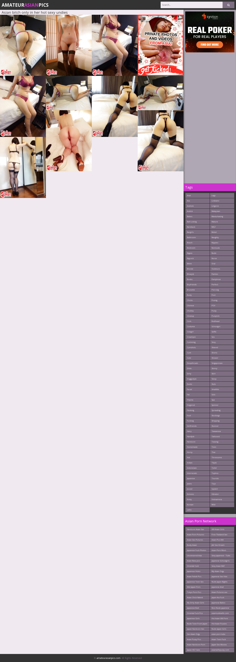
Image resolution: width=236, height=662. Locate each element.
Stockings (216, 415)
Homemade (192, 447)
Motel (214, 232)
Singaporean (217, 363)
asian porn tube (218, 634)
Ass (188, 200)
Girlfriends (192, 426)
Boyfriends (192, 284)
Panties (215, 274)
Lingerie (215, 206)
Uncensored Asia (194, 555)
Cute (189, 358)
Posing (214, 300)
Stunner (215, 426)
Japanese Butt (193, 608)
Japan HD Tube (193, 650)
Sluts (214, 384)
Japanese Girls (193, 618)
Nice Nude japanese (220, 608)
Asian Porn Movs (219, 550)
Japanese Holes (193, 571)
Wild (213, 504)
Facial (189, 389)
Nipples (215, 242)
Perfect (215, 284)
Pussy (214, 310)
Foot (189, 415)
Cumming (191, 342)
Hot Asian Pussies (219, 623)
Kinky (189, 499)
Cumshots (191, 347)
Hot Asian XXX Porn (220, 618)
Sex (213, 337)
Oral (213, 263)
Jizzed (189, 489)
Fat (188, 394)
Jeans (189, 483)
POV (213, 305)
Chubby (190, 310)
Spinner (215, 405)
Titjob (214, 462)
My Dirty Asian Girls (195, 602)
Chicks (190, 300)
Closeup (190, 316)
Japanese (191, 478)
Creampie (191, 337)
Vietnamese (217, 499)
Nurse (214, 258)
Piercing (215, 290)
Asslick (190, 211)
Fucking (190, 421)
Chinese (190, 305)
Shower (215, 358)
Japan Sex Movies (219, 644)
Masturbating (217, 216)
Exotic (189, 384)
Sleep (214, 379)
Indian (189, 462)
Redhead (215, 321)
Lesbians (215, 200)
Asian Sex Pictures (195, 540)
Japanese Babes (218, 602)
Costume (191, 326)
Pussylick (215, 316)
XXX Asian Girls (218, 529)
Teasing (215, 441)
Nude (214, 253)
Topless (215, 473)
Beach (189, 242)
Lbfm (189, 510)
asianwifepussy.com (220, 650)
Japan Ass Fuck (218, 597)
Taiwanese (216, 431)
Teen (214, 447)
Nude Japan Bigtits (219, 581)
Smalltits (215, 389)
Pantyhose (216, 279)
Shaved (215, 347)
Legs (214, 195)
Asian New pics (193, 560)
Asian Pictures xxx (219, 592)
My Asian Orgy (218, 571)
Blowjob (190, 274)
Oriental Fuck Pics (195, 613)
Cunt (189, 352)
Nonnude (216, 248)
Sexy (214, 342)
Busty (189, 295)
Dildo (189, 368)
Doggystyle (192, 379)
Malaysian (216, 211)
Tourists (215, 478)
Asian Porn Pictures (195, 534)
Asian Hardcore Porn (196, 644)
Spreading (216, 410)
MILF (214, 227)
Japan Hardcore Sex (195, 629)
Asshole (190, 206)
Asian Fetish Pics (194, 576)
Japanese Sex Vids (219, 576)
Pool (214, 295)
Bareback (191, 227)
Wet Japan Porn (193, 587)
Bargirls (190, 232)
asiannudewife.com (220, 613)
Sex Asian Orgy (193, 634)
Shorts (214, 352)
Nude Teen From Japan (197, 623)
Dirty (189, 373)
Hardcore (191, 441)
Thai (213, 452)
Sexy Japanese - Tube (221, 555)
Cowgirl (190, 331)
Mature (215, 221)
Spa (213, 400)
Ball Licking (192, 221)
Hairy (189, 431)
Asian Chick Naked (195, 597)
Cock (189, 321)
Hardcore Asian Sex (195, 529)
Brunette (191, 290)
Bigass (189, 253)
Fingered (191, 405)
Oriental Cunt (193, 566)
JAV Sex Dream (218, 545)
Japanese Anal (218, 587)
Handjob (190, 436)
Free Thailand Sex (219, 534)
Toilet (214, 468)
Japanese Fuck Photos (196, 550)
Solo (213, 394)
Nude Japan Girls (219, 629)
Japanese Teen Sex (195, 581)
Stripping (215, 421)
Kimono (190, 494)
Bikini (189, 263)
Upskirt (215, 489)
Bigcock (190, 258)
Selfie (214, 331)
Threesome (217, 457)
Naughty (215, 237)
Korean (190, 504)
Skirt (214, 373)
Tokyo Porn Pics (194, 592)
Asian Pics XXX (218, 540)
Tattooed (216, 436)
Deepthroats (192, 363)
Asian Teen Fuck (219, 639)
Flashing (190, 410)
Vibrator (215, 494)
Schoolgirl (216, 326)
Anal (189, 195)
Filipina (190, 400)
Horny (189, 452)
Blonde (190, 269)
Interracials (192, 473)
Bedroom (191, 248)
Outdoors (216, 269)
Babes (189, 216)
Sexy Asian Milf (218, 566)
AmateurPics (25, 5)
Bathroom (191, 237)
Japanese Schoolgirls (220, 560)
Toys (214, 483)
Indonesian (192, 468)
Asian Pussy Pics (194, 639)
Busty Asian (192, 545)
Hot (188, 457)
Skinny (214, 368)
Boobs (189, 279)
